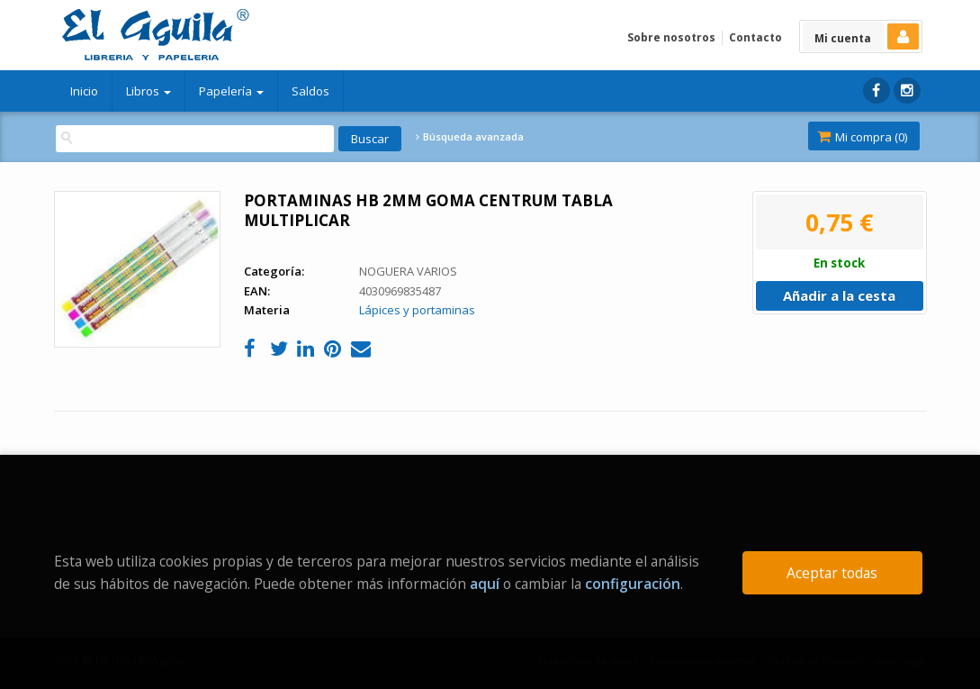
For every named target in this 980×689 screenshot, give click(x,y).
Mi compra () (862, 137)
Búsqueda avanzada (470, 136)
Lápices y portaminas (417, 310)
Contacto (755, 37)
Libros (148, 91)
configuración (632, 584)
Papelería (231, 91)
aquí (484, 584)
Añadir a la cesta (839, 295)
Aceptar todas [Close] (832, 573)
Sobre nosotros (671, 37)
